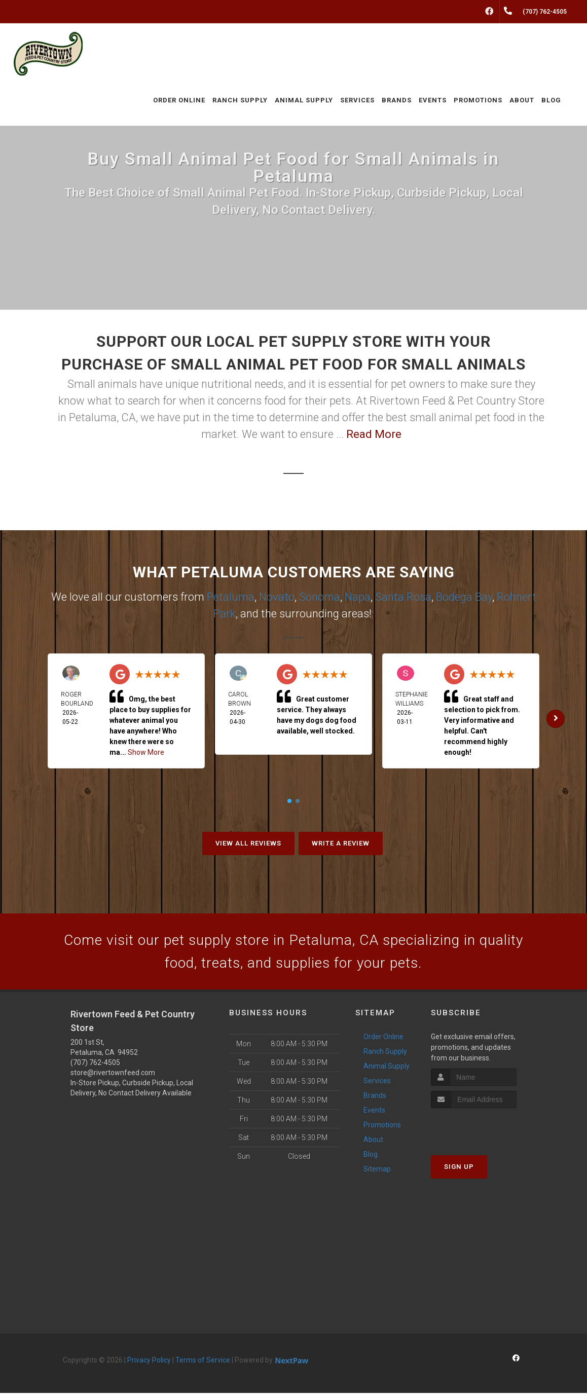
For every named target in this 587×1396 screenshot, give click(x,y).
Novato (277, 597)
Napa (358, 597)
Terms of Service (202, 1363)
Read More (373, 434)
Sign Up (459, 1169)
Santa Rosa (403, 597)
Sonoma (319, 597)
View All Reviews (248, 843)
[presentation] (485, 1130)
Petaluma (230, 597)
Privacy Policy (149, 1363)
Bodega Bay (464, 597)
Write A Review (341, 843)
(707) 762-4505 (95, 1065)
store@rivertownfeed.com (112, 1076)
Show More (146, 752)
